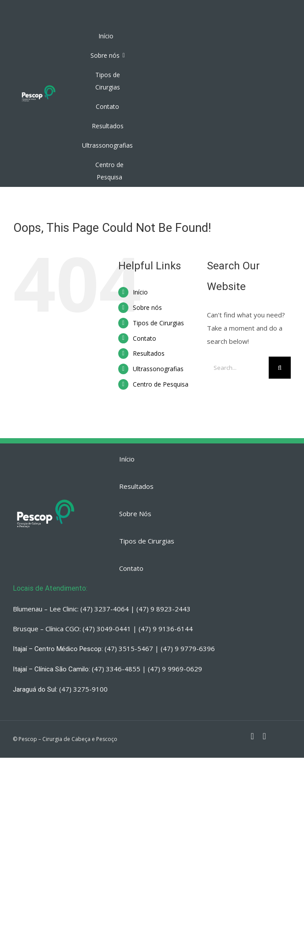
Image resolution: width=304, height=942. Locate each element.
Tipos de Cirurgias (158, 323)
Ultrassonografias (158, 369)
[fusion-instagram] (252, 736)
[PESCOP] (38, 86)
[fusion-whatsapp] (264, 736)
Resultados (149, 353)
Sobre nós (147, 307)
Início (140, 292)
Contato (144, 338)
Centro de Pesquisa (160, 384)
